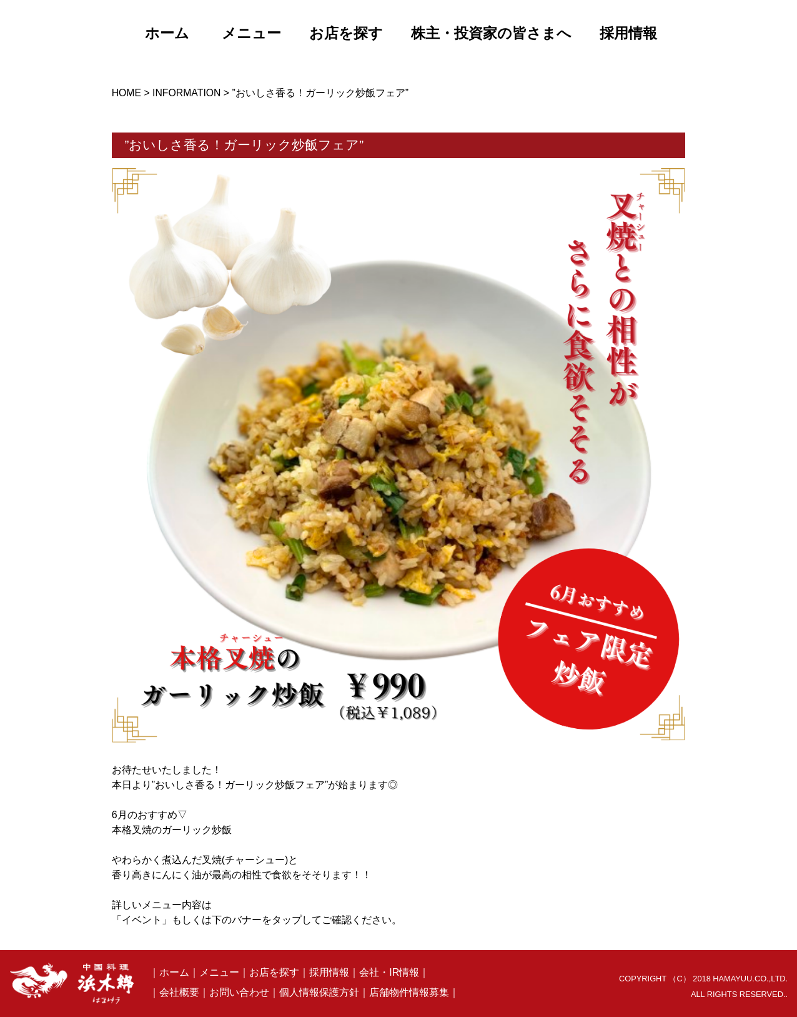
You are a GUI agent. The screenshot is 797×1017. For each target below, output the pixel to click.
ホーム (174, 972)
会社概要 (179, 992)
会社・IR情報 (389, 972)
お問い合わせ (239, 992)
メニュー (219, 972)
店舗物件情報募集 (409, 992)
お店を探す (274, 972)
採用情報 (329, 972)
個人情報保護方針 (319, 992)
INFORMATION (186, 93)
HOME (126, 93)
